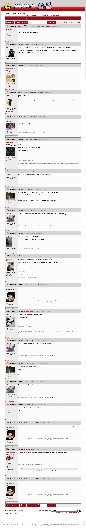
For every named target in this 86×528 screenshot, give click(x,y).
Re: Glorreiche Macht (29, 284)
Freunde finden (48, 524)
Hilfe (48, 15)
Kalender (43, 15)
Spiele (64, 524)
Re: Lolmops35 (27, 233)
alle (79, 22)
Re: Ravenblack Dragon (29, 171)
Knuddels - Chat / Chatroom (70, 512)
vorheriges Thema (12, 505)
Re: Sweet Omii (27, 44)
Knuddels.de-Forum (11, 18)
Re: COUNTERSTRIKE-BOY (30, 92)
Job (49, 525)
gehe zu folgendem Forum (45, 510)
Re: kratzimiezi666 (28, 139)
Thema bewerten (21, 22)
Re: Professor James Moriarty (37, 26)
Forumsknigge (55, 15)
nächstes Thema (33, 505)
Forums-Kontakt (59, 512)
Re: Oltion (26, 256)
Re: (25, 65)
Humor (30, 18)
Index (23, 505)
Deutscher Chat (6, 524)
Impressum (44, 525)
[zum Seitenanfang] (9, 41)
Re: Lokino (26, 116)
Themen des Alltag (22, 18)
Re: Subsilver (27, 449)
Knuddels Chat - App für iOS (36, 524)
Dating (68, 524)
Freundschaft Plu (57, 524)
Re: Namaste (27, 210)
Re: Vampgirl (27, 189)
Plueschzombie (21, 510)
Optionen (9, 22)
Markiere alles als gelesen (12, 513)
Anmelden (23, 13)
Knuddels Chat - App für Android (19, 524)
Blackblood (14, 510)
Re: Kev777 (26, 340)
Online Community (76, 524)
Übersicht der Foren (32, 15)
